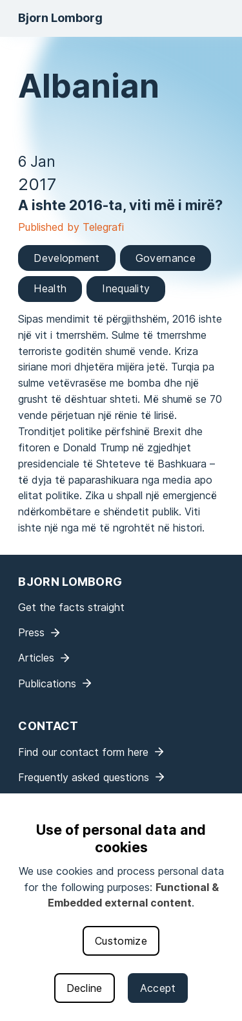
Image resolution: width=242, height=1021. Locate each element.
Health (50, 288)
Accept (158, 988)
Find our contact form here (83, 752)
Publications (47, 683)
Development (66, 258)
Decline (84, 988)
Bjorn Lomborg (60, 18)
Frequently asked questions (83, 777)
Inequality (126, 288)
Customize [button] (121, 940)
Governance (166, 258)
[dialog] (121, 907)
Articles (36, 657)
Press (31, 632)
